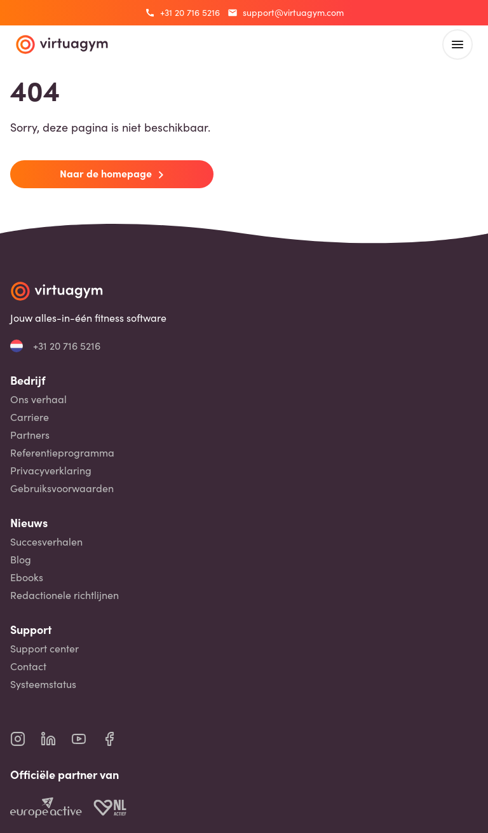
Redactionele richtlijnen (64, 595)
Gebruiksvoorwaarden (62, 488)
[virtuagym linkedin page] (56, 739)
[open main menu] (457, 44)
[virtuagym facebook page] (117, 739)
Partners (30, 435)
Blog (20, 559)
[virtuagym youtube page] (86, 739)
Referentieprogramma (62, 452)
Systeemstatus (43, 684)
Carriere (29, 417)
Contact (28, 666)
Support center (44, 648)
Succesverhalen (46, 541)
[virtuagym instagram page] (25, 739)
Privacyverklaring (51, 470)
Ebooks (26, 577)
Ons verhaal (38, 399)
